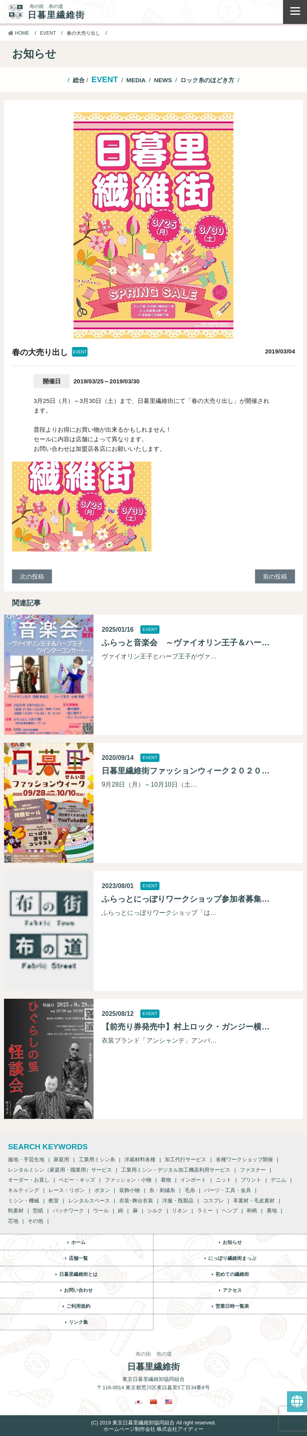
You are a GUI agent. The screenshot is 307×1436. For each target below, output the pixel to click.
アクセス (232, 1290)
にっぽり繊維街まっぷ (232, 1258)
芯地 (13, 1221)
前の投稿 (275, 576)
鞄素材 (16, 1211)
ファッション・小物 (128, 1180)
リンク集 (78, 1322)
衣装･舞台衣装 (136, 1201)
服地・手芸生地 (26, 1159)
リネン (179, 1211)
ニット (223, 1180)
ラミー (205, 1211)
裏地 (272, 1211)
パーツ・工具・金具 (227, 1190)
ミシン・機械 (23, 1201)
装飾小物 (129, 1190)
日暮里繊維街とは (78, 1274)
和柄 (252, 1211)
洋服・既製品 (177, 1201)
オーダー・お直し (29, 1180)
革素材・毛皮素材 (254, 1201)
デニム (278, 1180)
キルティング (23, 1190)
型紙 (38, 1211)
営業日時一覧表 (232, 1306)
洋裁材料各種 (139, 1159)
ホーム (78, 1242)
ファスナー (253, 1170)
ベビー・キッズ (77, 1180)
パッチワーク (68, 1211)
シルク (155, 1211)
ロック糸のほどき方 (207, 80)
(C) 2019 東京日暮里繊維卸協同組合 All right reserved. (153, 1423)
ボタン (102, 1190)
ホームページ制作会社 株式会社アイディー (154, 1429)
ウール (101, 1211)
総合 (79, 80)
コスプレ (213, 1201)
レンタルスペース (89, 1201)
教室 (53, 1201)
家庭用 (61, 1159)
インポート (193, 1180)
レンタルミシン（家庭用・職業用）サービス (60, 1170)
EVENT (48, 33)
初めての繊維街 (232, 1274)
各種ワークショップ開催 (244, 1159)
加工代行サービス (185, 1159)
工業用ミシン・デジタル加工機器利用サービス (175, 1170)
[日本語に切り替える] (138, 1401)
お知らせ (232, 1242)
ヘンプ (229, 1211)
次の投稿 (32, 576)
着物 (166, 1180)
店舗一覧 (78, 1258)
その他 (35, 1221)
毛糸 (190, 1190)
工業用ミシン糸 (97, 1159)
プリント (251, 1180)
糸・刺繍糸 (162, 1190)
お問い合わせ (78, 1290)
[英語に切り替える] (168, 1401)
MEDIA (136, 80)
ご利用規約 (78, 1306)
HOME (18, 33)
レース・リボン (66, 1190)
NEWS (163, 80)
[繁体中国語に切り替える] (153, 1401)
